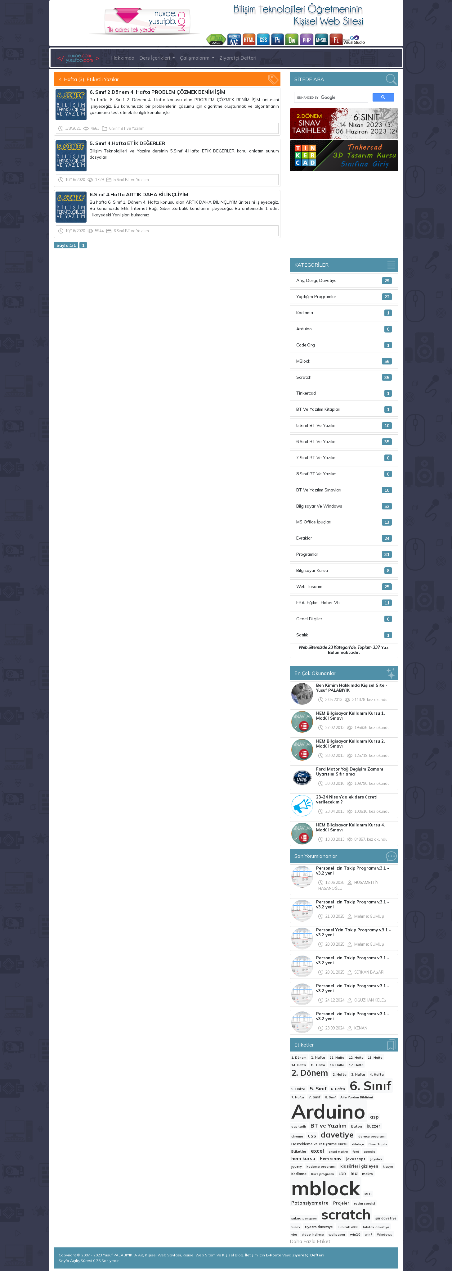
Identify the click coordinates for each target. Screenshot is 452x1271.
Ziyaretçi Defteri (237, 58)
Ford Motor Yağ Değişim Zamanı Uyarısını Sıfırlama (349, 771)
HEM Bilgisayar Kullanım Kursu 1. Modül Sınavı (350, 716)
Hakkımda (122, 58)
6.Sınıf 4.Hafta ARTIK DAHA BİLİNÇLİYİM (139, 194)
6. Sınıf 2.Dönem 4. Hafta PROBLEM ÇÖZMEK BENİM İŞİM (157, 92)
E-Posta (274, 1255)
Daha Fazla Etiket (310, 1241)
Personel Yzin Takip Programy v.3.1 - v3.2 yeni (353, 932)
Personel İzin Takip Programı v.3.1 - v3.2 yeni (352, 870)
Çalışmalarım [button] (195, 58)
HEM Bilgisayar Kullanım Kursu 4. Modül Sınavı (350, 827)
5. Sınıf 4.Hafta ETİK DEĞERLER (127, 143)
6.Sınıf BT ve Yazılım (127, 128)
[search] (330, 97)
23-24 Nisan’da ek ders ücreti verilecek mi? (347, 799)
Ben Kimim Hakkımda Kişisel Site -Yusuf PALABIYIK (351, 688)
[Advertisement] (167, 299)
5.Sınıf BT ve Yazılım (131, 179)
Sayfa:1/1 (66, 245)
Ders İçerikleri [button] (155, 58)
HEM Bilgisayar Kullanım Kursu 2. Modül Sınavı (350, 744)
